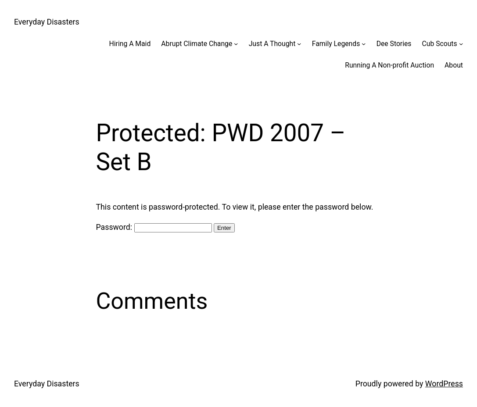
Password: (154, 227)
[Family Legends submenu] (364, 44)
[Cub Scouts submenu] (461, 44)
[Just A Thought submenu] (299, 44)
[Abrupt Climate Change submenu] (236, 44)
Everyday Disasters (46, 22)
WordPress (444, 383)
